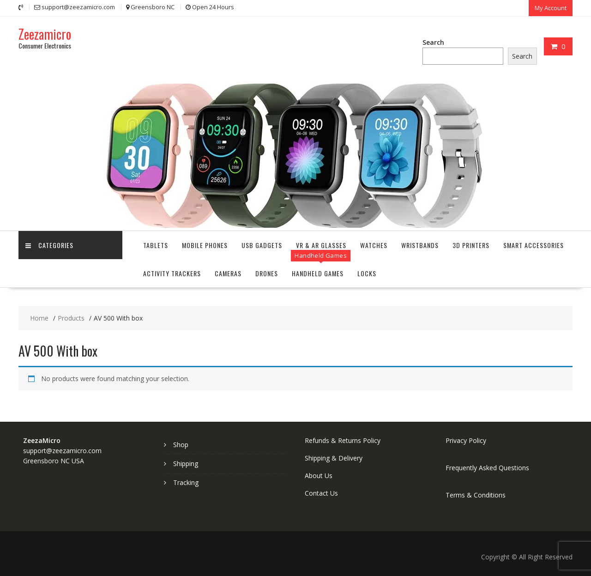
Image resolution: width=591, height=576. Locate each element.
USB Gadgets (261, 245)
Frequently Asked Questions (487, 467)
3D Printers (470, 245)
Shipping (185, 463)
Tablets (155, 245)
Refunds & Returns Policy (342, 440)
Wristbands (420, 245)
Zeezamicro (44, 33)
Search (433, 42)
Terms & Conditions (476, 495)
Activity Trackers (172, 273)
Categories (49, 245)
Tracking (186, 482)
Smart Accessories (533, 245)
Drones (266, 273)
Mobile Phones (205, 245)
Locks (366, 273)
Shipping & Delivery (333, 458)
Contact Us (321, 493)
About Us (318, 475)
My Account (551, 8)
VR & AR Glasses (321, 245)
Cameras (228, 273)
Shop (180, 444)
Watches (373, 245)
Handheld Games (318, 273)
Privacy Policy (466, 440)
